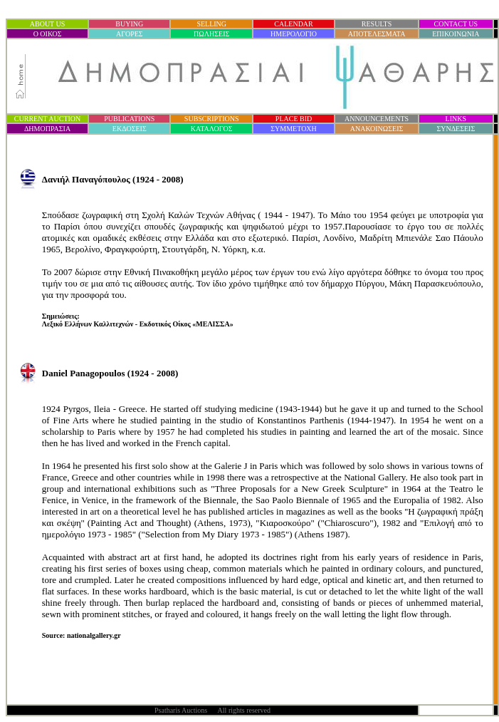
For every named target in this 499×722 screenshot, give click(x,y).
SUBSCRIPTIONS (211, 119)
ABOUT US (47, 24)
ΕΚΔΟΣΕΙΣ (129, 129)
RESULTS (377, 24)
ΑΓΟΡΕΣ (129, 34)
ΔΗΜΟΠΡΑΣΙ (47, 129)
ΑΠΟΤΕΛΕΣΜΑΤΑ (377, 34)
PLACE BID (293, 119)
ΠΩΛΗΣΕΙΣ (211, 34)
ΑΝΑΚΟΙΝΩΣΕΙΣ (376, 129)
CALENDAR (293, 24)
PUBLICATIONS (129, 119)
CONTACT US (456, 24)
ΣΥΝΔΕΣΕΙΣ (455, 129)
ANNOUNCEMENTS (377, 119)
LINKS (456, 119)
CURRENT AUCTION (47, 119)
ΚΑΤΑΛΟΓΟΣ (212, 129)
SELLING (211, 24)
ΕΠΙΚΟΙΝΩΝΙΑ (455, 34)
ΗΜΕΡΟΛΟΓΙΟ (293, 34)
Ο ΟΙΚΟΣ (47, 34)
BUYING (129, 24)
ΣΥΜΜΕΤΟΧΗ (293, 129)
